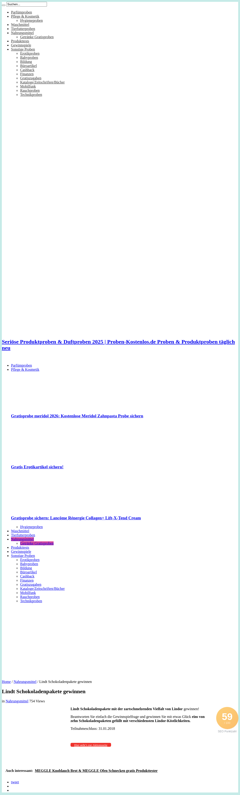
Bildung (26, 62)
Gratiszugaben (30, 78)
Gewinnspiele (21, 45)
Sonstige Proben (23, 49)
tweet (15, 782)
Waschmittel (20, 25)
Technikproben (31, 95)
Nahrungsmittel (22, 33)
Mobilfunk (28, 86)
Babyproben (29, 57)
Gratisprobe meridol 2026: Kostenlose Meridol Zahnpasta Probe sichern (77, 416)
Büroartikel (28, 66)
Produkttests (20, 41)
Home (6, 682)
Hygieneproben (31, 20)
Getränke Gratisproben (37, 37)
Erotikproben (29, 53)
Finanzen (27, 74)
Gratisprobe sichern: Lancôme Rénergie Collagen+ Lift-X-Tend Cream (76, 518)
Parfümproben (21, 12)
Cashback (27, 70)
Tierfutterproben (23, 29)
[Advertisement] (120, 640)
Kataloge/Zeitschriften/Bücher (42, 82)
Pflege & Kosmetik (25, 16)
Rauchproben (30, 90)
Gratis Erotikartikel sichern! (37, 467)
